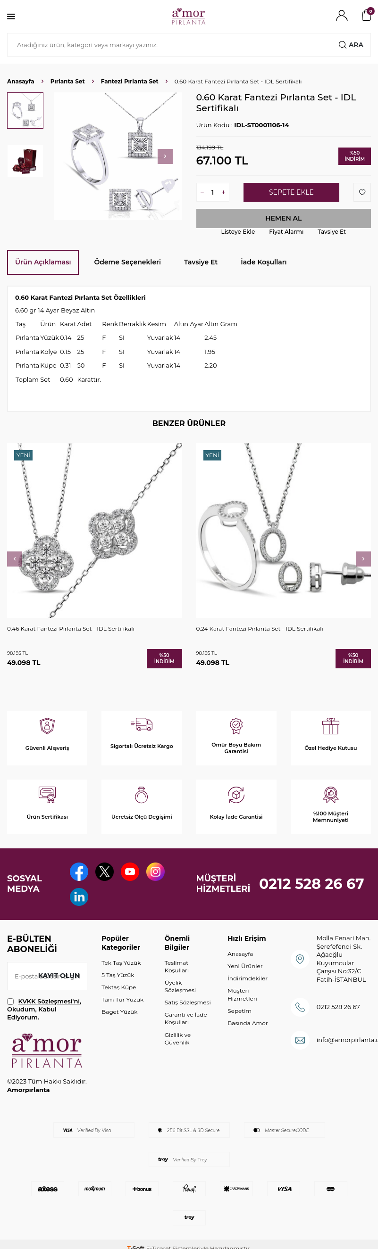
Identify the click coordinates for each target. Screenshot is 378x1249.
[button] (165, 156)
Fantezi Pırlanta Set (130, 81)
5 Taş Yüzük (117, 975)
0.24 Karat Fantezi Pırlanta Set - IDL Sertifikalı (259, 628)
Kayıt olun (59, 976)
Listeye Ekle (238, 231)
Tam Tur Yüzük (122, 1000)
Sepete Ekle (291, 192)
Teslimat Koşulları (177, 967)
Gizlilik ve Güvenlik (178, 1039)
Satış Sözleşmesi (188, 1003)
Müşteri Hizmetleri (242, 995)
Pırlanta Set (67, 81)
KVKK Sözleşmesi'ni (49, 1002)
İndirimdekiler (247, 979)
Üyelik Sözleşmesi (180, 987)
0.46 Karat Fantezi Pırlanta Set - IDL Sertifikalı (70, 628)
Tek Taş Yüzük (121, 963)
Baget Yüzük (119, 1012)
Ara (351, 45)
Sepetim (239, 1011)
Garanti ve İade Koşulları (186, 1019)
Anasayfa (20, 81)
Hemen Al (283, 218)
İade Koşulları (263, 262)
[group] (118, 156)
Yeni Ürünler (244, 966)
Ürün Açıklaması (43, 262)
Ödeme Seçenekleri (127, 262)
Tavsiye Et (332, 231)
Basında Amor (247, 1023)
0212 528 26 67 (311, 884)
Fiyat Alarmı (286, 231)
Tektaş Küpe (118, 988)
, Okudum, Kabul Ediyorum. (44, 1010)
